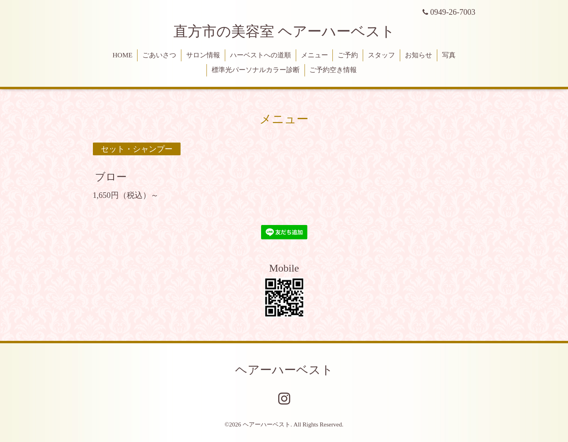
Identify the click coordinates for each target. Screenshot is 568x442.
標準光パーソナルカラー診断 (256, 70)
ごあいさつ (159, 55)
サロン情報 (203, 55)
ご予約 (348, 55)
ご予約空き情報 (333, 70)
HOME (122, 55)
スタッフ (381, 55)
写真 (449, 55)
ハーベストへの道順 (260, 55)
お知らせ (418, 55)
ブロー (111, 176)
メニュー (314, 55)
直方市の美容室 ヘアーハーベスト (284, 31)
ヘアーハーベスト (284, 369)
